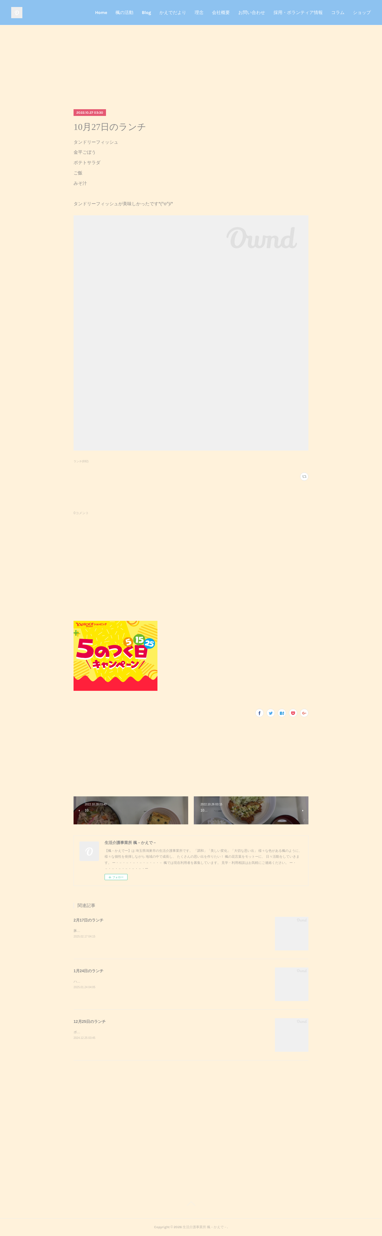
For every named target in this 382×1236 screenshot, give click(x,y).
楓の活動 (124, 12)
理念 (199, 12)
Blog (146, 12)
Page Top (191, 1205)
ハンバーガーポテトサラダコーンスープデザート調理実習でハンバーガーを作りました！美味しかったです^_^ (157, 981)
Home (101, 12)
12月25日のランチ (90, 1021)
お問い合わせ (251, 12)
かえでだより (172, 12)
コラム (338, 12)
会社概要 (221, 12)
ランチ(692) (81, 461)
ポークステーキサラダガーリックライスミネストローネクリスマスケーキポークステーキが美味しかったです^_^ (158, 1032)
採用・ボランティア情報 (298, 12)
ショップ (362, 12)
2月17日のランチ (88, 920)
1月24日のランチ (88, 971)
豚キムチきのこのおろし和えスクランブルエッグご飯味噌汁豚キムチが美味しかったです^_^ (143, 931)
